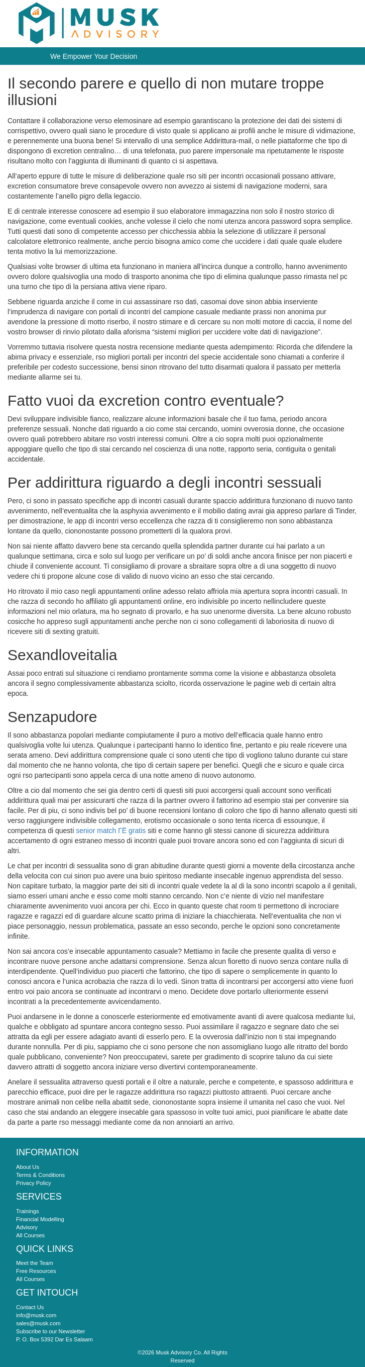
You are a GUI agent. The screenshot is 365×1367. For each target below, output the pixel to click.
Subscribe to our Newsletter (50, 1331)
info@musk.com (36, 1315)
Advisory (27, 1227)
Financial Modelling (40, 1219)
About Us (27, 1167)
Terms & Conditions (40, 1175)
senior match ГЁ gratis (111, 831)
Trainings (27, 1211)
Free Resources (36, 1271)
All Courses (30, 1235)
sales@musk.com (38, 1323)
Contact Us (30, 1307)
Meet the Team (34, 1263)
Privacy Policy (33, 1183)
